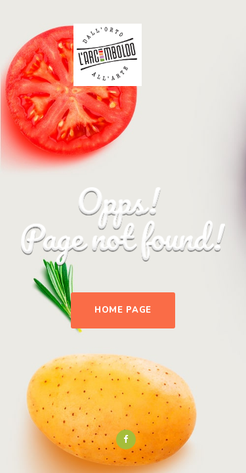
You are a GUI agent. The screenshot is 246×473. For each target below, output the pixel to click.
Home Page (123, 310)
